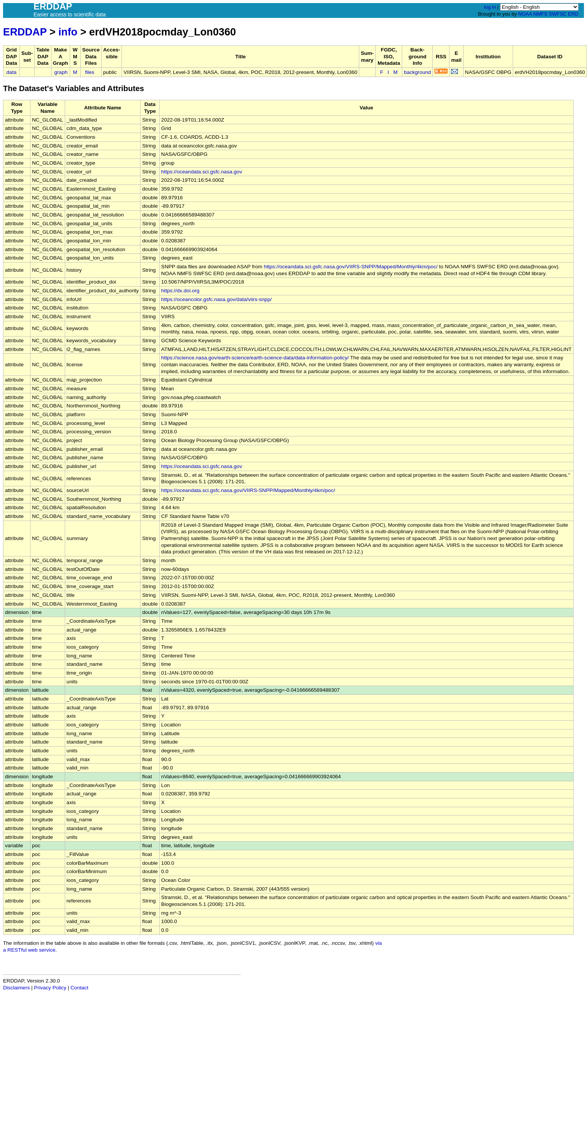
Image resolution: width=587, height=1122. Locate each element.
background (417, 72)
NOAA (525, 14)
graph (61, 72)
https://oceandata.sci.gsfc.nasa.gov (201, 172)
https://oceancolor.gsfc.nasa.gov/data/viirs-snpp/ (216, 299)
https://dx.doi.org (180, 290)
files (89, 72)
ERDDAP (24, 32)
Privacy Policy (50, 988)
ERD (573, 14)
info (67, 32)
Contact (79, 988)
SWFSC (558, 14)
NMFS (540, 14)
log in (490, 7)
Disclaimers (16, 988)
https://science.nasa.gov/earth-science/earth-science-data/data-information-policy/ (255, 358)
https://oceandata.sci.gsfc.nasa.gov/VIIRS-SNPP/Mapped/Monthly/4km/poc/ (350, 266)
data (11, 72)
